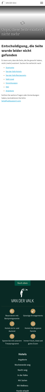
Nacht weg (22, 370)
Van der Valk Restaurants (16, 75)
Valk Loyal (10, 79)
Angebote (10, 91)
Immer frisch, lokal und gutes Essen (33, 339)
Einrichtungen (12, 83)
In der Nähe (22, 375)
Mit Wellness (22, 385)
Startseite (10, 67)
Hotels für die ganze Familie (33, 326)
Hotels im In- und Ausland (12, 326)
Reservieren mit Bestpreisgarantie (11, 314)
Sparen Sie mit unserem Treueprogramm (12, 339)
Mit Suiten (22, 380)
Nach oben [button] (23, 283)
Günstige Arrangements (33, 313)
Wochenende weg (22, 364)
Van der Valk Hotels (14, 71)
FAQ (7, 87)
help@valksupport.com (11, 101)
